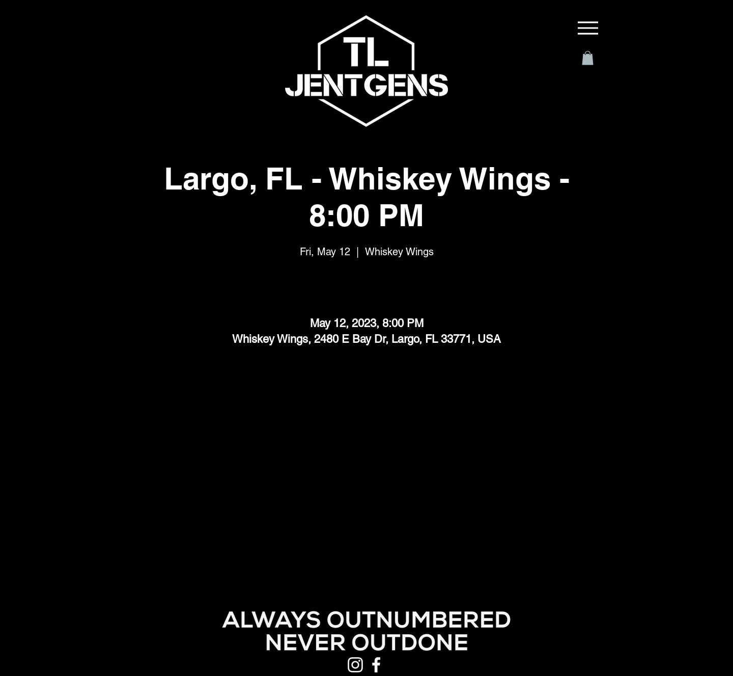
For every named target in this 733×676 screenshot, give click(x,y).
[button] (588, 58)
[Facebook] (376, 665)
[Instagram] (355, 665)
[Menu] (588, 28)
